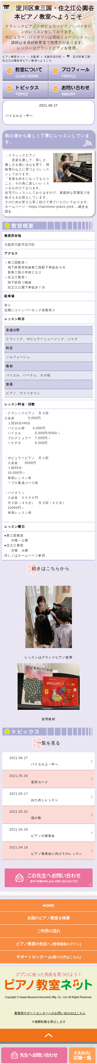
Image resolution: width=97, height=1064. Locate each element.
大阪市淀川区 (53, 56)
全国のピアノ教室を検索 (48, 918)
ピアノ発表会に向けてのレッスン (56, 854)
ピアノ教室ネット (14, 56)
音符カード (39, 782)
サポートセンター (48, 957)
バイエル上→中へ (19, 115)
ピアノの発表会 (43, 836)
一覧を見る (49, 743)
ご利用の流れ (48, 931)
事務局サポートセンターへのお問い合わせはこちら (50, 1013)
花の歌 (36, 818)
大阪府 (35, 56)
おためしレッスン (44, 800)
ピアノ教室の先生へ (48, 944)
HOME (48, 905)
